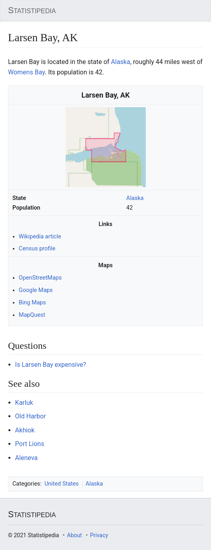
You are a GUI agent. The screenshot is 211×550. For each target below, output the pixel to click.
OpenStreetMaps (40, 277)
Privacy (99, 535)
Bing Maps (32, 302)
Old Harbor (30, 416)
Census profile (37, 248)
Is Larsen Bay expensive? (50, 364)
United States (61, 483)
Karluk (24, 402)
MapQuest (32, 315)
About (74, 535)
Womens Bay (26, 72)
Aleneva (26, 458)
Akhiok (24, 430)
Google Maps (36, 290)
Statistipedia (32, 10)
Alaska (134, 198)
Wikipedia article (40, 236)
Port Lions (29, 444)
